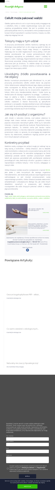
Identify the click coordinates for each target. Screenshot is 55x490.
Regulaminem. (41, 467)
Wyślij (27, 476)
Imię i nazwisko (9, 436)
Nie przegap (14, 12)
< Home (7, 12)
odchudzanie (30, 196)
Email (7, 448)
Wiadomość (9, 455)
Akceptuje (27, 486)
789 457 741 (36, 242)
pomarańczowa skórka (42, 196)
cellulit (10, 196)
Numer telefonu (10, 441)
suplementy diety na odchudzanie (15, 198)
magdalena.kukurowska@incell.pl (18, 242)
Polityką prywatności (28, 467)
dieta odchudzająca (19, 196)
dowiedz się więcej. (39, 483)
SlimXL (48, 170)
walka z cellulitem (44, 198)
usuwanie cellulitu (32, 198)
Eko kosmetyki (11, 367)
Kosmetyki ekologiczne (14, 6)
